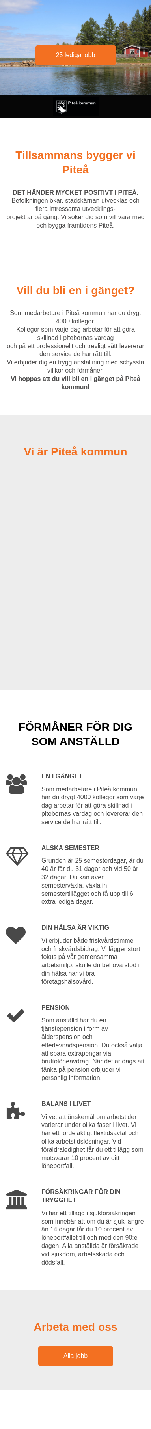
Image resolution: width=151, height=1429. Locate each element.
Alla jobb (75, 1356)
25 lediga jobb (75, 55)
